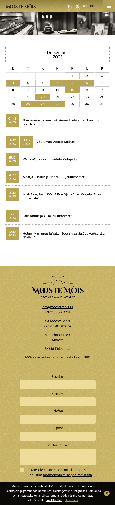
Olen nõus (71, 500)
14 (57, 90)
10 (101, 83)
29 (72, 104)
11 (13, 90)
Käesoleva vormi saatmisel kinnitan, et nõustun (60, 472)
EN (92, 6)
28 (57, 104)
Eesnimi (58, 376)
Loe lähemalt (54, 500)
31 (101, 104)
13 (42, 90)
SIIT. (87, 357)
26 (28, 104)
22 (72, 97)
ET (85, 6)
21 (57, 97)
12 (28, 90)
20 (43, 97)
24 (102, 97)
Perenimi (58, 393)
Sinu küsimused (57, 445)
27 (42, 104)
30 (87, 104)
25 (13, 104)
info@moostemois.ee (57, 307)
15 (72, 90)
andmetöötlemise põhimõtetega (67, 475)
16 (87, 90)
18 (13, 97)
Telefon (57, 411)
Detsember (57, 52)
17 (101, 90)
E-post (58, 428)
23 (87, 97)
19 (27, 97)
